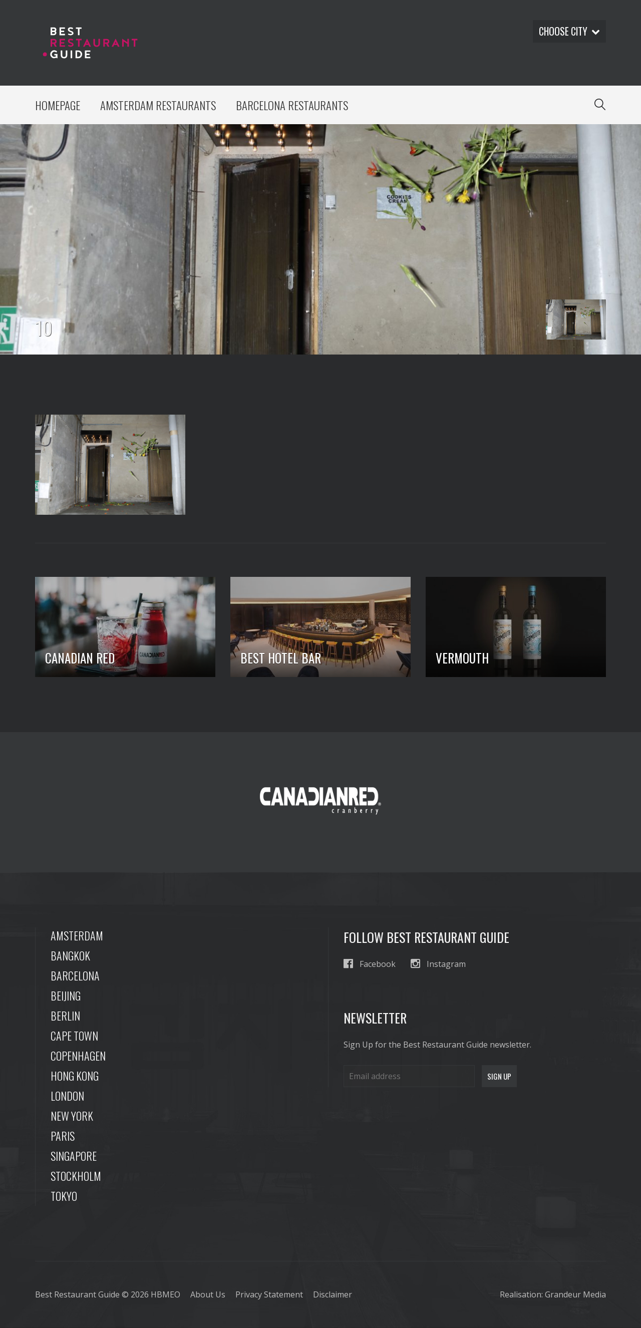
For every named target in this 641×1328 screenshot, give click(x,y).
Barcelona (75, 976)
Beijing (66, 996)
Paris (63, 1136)
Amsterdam (77, 936)
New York (72, 1116)
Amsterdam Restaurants (159, 105)
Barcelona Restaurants (294, 105)
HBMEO (165, 1294)
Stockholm (76, 1176)
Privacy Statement (269, 1294)
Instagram (438, 964)
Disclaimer (332, 1294)
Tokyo (64, 1196)
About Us (207, 1294)
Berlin (65, 1016)
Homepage (58, 105)
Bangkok (70, 956)
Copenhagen (78, 1056)
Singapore (74, 1156)
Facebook (370, 964)
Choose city (568, 31)
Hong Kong (75, 1076)
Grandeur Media (575, 1294)
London (67, 1096)
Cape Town (74, 1036)
